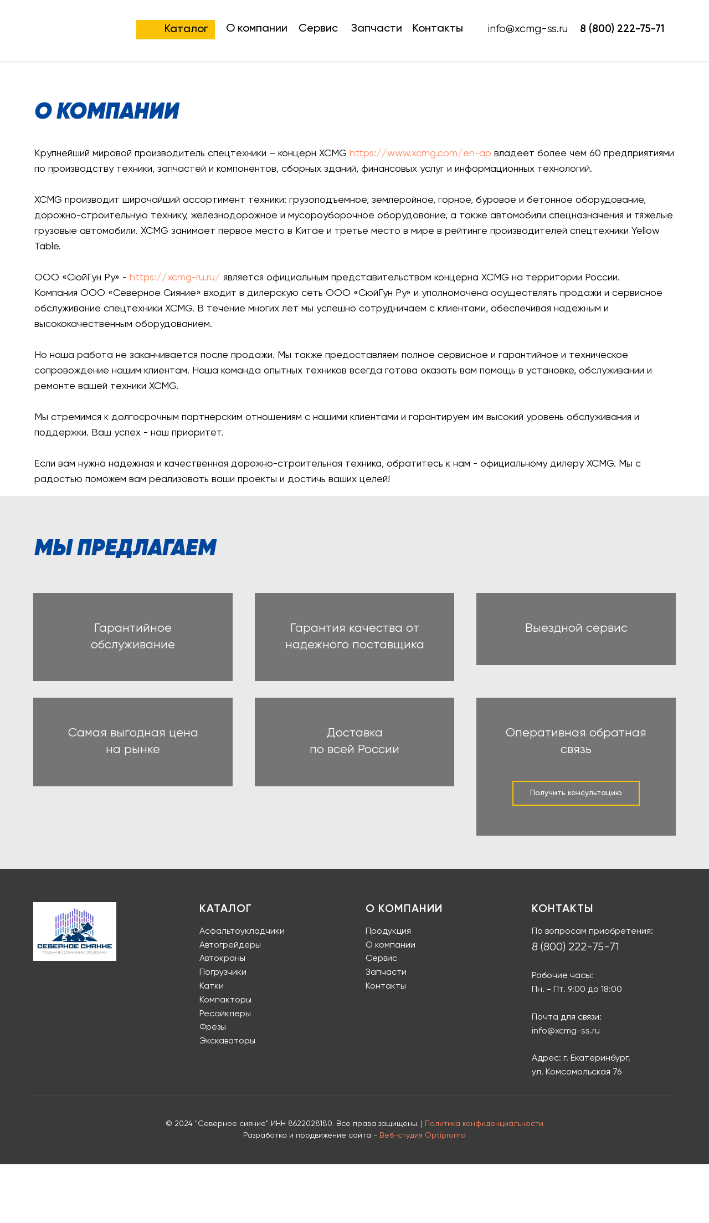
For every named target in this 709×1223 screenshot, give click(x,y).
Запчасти (376, 28)
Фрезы (212, 1086)
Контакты (438, 28)
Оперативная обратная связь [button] (576, 798)
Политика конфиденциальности (484, 1182)
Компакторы (225, 1059)
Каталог (186, 29)
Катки (211, 1045)
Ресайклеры (225, 1072)
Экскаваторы (227, 1100)
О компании (256, 28)
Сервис (318, 28)
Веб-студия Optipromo (422, 1195)
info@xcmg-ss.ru (566, 1090)
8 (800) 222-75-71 (622, 29)
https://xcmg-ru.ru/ (175, 278)
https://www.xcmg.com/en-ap (420, 153)
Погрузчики (222, 1031)
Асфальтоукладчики (242, 990)
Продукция (388, 990)
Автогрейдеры (230, 1004)
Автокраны (222, 1018)
